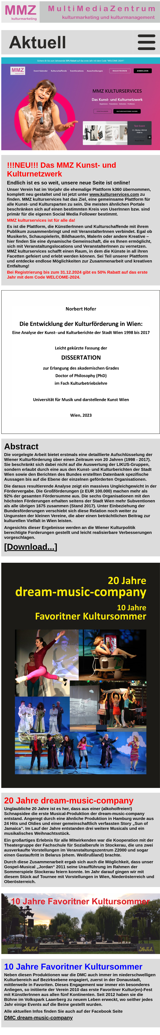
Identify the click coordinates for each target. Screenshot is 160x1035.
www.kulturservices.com (114, 194)
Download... (30, 546)
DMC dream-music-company (38, 1018)
